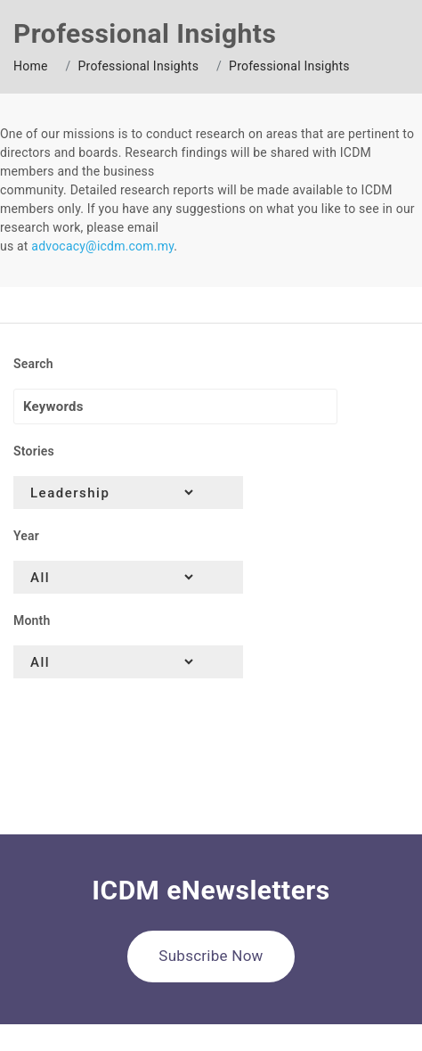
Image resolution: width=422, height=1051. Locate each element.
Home (30, 66)
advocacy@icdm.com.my (102, 246)
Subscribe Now (210, 956)
